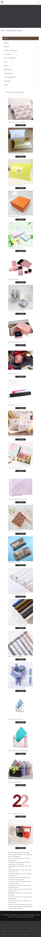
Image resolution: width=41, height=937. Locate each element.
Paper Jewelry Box (14, 931)
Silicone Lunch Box (24, 931)
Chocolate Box (19, 885)
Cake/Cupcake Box (20, 862)
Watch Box (6, 65)
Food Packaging (7, 54)
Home (3, 30)
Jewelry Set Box (17, 858)
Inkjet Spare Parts (13, 934)
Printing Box (4, 928)
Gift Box (6, 61)
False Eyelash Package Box (10, 77)
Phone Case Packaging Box (10, 58)
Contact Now (21, 125)
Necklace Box (17, 900)
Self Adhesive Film (23, 934)
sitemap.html (30, 916)
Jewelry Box (6, 42)
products (5, 38)
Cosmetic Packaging (8, 73)
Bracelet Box (17, 889)
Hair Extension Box (21, 854)
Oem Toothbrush (34, 931)
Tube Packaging (7, 81)
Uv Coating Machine (30, 928)
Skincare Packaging (22, 906)
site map (25, 916)
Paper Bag (6, 84)
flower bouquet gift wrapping (14, 30)
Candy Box (18, 870)
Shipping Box (7, 46)
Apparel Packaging (8, 69)
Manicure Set (5, 934)
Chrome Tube (5, 931)
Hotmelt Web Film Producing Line (16, 928)
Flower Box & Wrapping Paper (10, 50)
